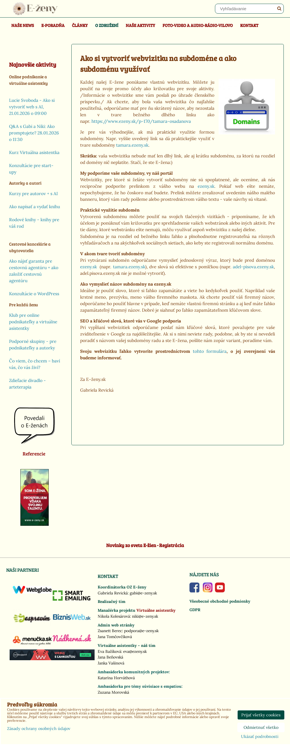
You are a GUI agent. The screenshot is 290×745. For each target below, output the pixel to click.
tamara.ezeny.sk (132, 145)
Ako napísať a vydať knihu (34, 206)
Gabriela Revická (113, 593)
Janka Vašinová (111, 663)
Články (80, 25)
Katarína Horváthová (116, 677)
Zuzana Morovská (113, 692)
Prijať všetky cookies (261, 714)
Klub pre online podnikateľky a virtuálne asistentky (33, 322)
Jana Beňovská (110, 657)
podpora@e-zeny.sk (141, 630)
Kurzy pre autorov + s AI (33, 193)
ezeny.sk (206, 186)
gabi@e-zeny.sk (143, 593)
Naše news (22, 25)
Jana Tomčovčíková (115, 636)
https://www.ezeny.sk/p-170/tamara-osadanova (141, 121)
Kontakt (249, 25)
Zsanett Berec (110, 630)
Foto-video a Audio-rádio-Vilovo (198, 25)
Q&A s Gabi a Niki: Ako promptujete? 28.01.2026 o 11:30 (34, 133)
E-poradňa (53, 25)
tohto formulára (210, 351)
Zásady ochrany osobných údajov (38, 728)
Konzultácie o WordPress (34, 293)
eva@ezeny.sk (135, 651)
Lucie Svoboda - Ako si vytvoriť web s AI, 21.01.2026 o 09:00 (32, 107)
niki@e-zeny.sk (145, 616)
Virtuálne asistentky (156, 610)
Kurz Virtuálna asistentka (34, 152)
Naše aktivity (140, 25)
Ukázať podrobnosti (259, 737)
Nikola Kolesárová (114, 616)
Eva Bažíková (109, 651)
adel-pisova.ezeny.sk (253, 266)
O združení (106, 25)
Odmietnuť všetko (261, 727)
